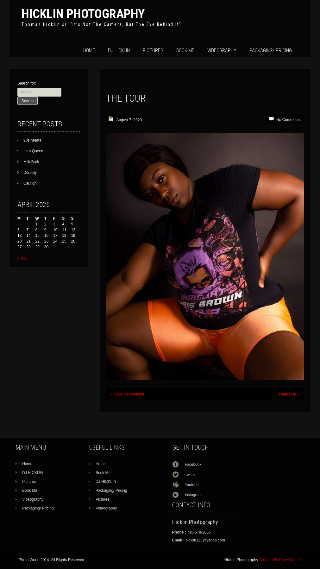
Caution (29, 183)
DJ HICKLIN (119, 50)
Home (89, 50)
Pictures (153, 50)
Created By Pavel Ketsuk (280, 560)
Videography (221, 50)
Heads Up (290, 394)
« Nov (22, 258)
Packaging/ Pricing (270, 50)
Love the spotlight (126, 394)
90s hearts (32, 140)
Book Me (185, 50)
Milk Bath (31, 162)
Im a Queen (33, 151)
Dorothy (30, 172)
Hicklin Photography (83, 13)
